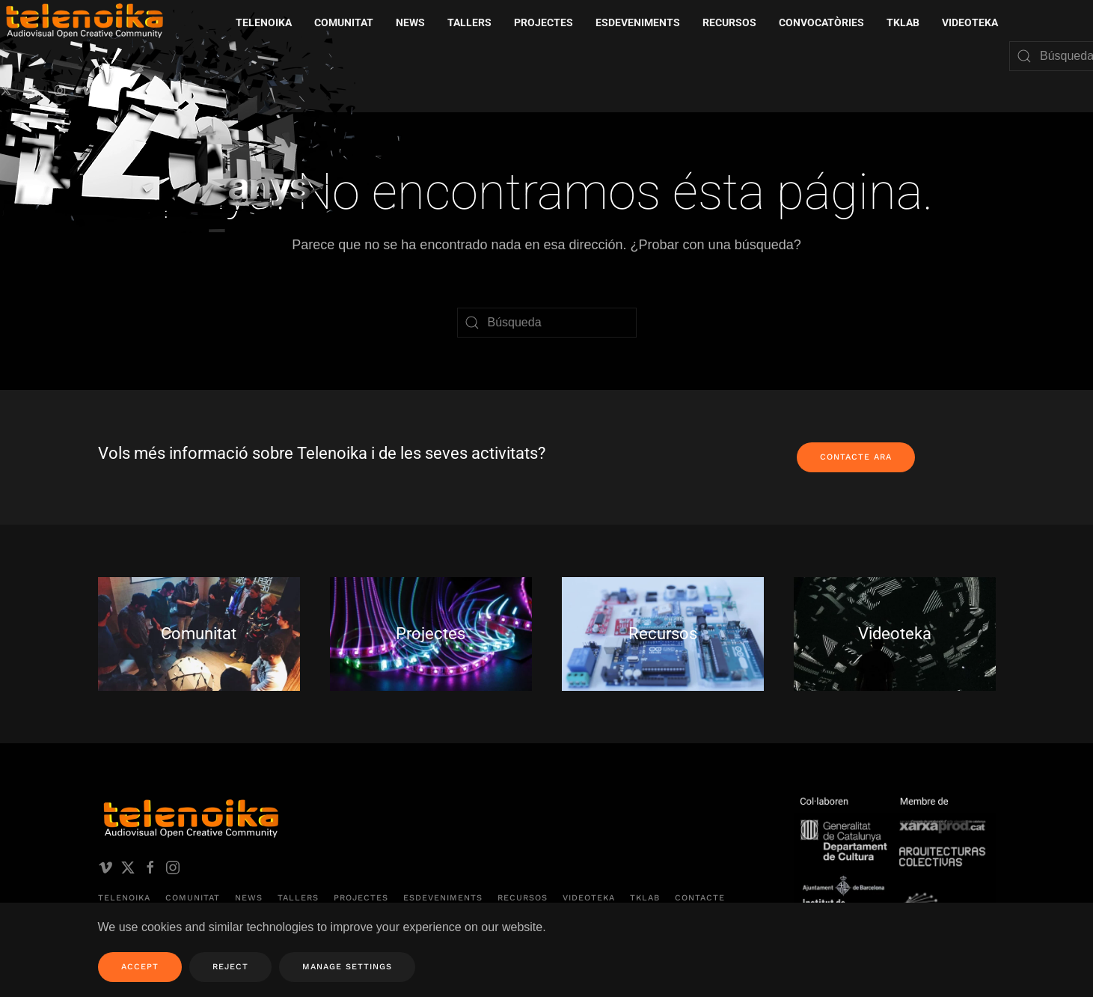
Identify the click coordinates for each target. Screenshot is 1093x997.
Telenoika (124, 898)
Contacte (700, 898)
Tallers (469, 22)
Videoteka (970, 22)
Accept (140, 967)
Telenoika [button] (264, 22)
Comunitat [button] (343, 22)
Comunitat (192, 898)
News (249, 898)
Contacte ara (856, 457)
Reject (230, 967)
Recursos (522, 898)
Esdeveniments (443, 898)
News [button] (410, 22)
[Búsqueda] (547, 323)
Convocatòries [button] (821, 22)
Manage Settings (347, 967)
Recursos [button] (729, 22)
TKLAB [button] (903, 22)
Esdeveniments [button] (638, 22)
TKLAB (645, 898)
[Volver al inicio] (205, 126)
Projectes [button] (543, 22)
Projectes (361, 898)
